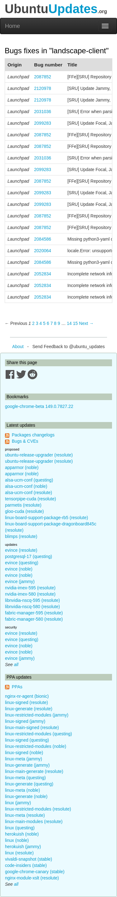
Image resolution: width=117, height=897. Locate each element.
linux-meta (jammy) (23, 758)
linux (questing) (20, 827)
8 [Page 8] (55, 323)
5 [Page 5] (44, 323)
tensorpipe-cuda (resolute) (30, 498)
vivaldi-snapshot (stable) (28, 859)
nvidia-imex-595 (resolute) (30, 587)
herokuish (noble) (22, 834)
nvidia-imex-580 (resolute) (30, 594)
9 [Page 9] (59, 323)
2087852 (42, 76)
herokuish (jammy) (23, 846)
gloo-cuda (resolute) (24, 511)
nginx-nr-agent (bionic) (27, 696)
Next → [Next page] (86, 323)
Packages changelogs (33, 434)
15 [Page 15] (75, 323)
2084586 (42, 239)
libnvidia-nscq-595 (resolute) (32, 600)
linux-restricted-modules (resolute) (38, 808)
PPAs (17, 686)
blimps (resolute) (21, 536)
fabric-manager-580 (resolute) (34, 619)
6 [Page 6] (48, 323)
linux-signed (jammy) (25, 721)
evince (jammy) (20, 581)
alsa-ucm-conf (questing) (29, 479)
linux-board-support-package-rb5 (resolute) (46, 517)
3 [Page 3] (37, 323)
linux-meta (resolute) (25, 815)
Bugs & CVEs (25, 441)
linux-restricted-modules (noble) (35, 746)
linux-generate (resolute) (28, 708)
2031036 (42, 111)
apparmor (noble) (21, 467)
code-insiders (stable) (26, 865)
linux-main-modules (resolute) (33, 821)
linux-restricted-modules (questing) (38, 733)
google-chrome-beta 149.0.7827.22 (39, 406)
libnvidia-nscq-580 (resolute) (32, 606)
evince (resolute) (21, 550)
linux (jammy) (18, 802)
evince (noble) (18, 568)
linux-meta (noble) (22, 790)
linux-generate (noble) (26, 796)
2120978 (42, 88)
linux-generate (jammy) (27, 765)
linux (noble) (17, 840)
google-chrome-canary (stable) (35, 871)
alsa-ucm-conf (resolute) (28, 492)
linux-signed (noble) (24, 752)
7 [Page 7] (51, 323)
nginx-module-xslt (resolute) (32, 877)
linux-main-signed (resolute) (32, 727)
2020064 (42, 250)
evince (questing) (21, 562)
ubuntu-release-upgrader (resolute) (39, 454)
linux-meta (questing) (25, 777)
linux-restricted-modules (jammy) (36, 714)
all (16, 664)
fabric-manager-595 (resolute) (34, 612)
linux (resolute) (19, 852)
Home (12, 26)
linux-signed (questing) (27, 740)
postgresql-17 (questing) (28, 556)
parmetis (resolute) (23, 505)
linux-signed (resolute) (26, 702)
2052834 (42, 273)
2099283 (42, 123)
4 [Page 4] (40, 323)
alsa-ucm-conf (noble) (26, 486)
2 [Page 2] (33, 323)
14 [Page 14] (69, 323)
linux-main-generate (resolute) (34, 771)
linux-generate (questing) (29, 783)
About (18, 346)
